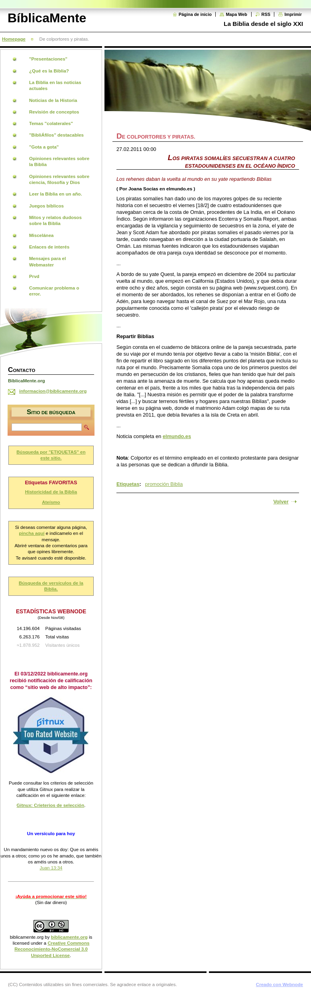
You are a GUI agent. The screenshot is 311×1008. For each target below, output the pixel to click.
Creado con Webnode (279, 984)
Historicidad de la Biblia (51, 491)
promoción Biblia (164, 484)
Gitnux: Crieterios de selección (51, 805)
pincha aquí (32, 533)
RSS (266, 14)
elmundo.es (177, 436)
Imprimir (293, 14)
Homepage (14, 39)
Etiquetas (128, 484)
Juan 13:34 (51, 867)
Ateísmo (51, 502)
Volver (280, 502)
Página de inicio (195, 14)
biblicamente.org (27, 937)
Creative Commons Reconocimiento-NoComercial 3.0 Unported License (51, 949)
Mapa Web (236, 14)
